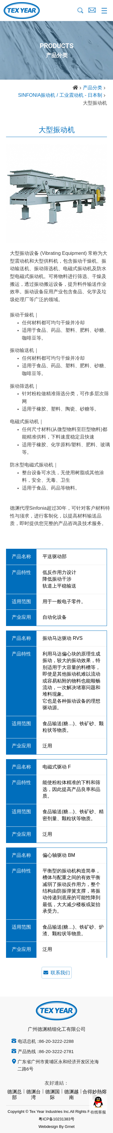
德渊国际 (52, 1094)
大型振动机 (95, 103)
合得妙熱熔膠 (95, 1094)
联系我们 (56, 973)
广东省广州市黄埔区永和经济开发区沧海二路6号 (58, 1066)
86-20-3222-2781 (56, 1051)
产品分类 (92, 87)
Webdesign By (51, 1127)
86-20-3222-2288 (56, 1041)
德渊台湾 (33, 1094)
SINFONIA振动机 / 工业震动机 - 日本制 (60, 95)
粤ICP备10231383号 (56, 1119)
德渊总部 (14, 1094)
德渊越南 (71, 1094)
